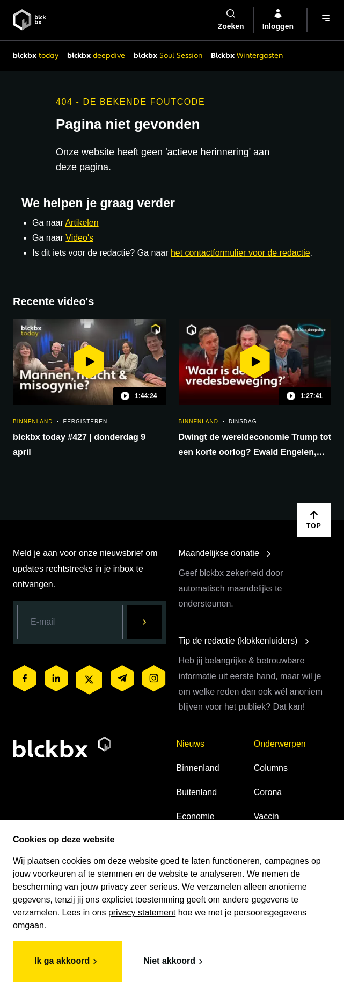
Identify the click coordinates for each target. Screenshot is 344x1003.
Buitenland (197, 792)
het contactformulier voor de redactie (240, 252)
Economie (196, 816)
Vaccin (266, 816)
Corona (268, 792)
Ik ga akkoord (67, 961)
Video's (79, 237)
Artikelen (81, 222)
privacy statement (141, 912)
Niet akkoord (174, 961)
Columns (271, 768)
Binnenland (198, 768)
